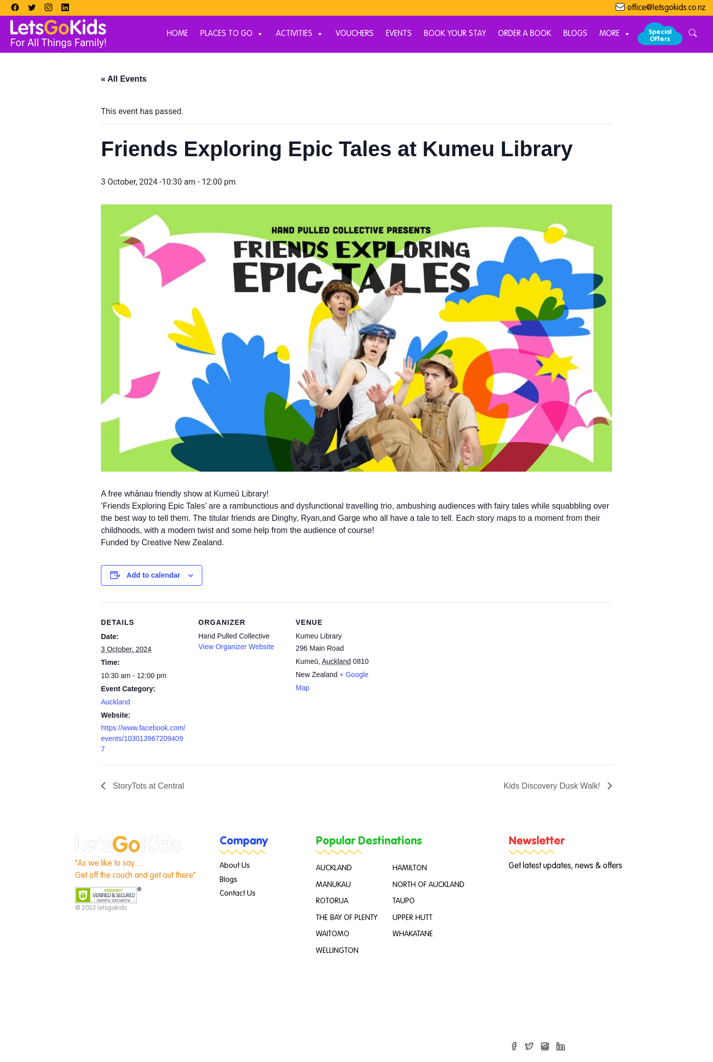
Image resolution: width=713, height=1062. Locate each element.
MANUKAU (333, 885)
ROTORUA (332, 901)
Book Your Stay (455, 34)
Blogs (575, 34)
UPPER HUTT (413, 918)
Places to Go (232, 34)
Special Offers (660, 36)
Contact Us (238, 893)
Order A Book (524, 34)
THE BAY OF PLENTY (346, 918)
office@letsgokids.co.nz (666, 8)
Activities (300, 34)
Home (177, 34)
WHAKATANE (413, 934)
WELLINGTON (337, 950)
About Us (235, 865)
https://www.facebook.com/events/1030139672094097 (143, 738)
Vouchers (355, 34)
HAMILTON (410, 868)
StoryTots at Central (147, 786)
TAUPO (404, 901)
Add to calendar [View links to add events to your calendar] (154, 575)
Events (399, 34)
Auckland (115, 702)
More (615, 34)
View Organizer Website (236, 647)
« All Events (124, 79)
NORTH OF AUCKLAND (429, 885)
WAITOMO (332, 934)
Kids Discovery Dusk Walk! (553, 786)
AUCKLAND (334, 868)
